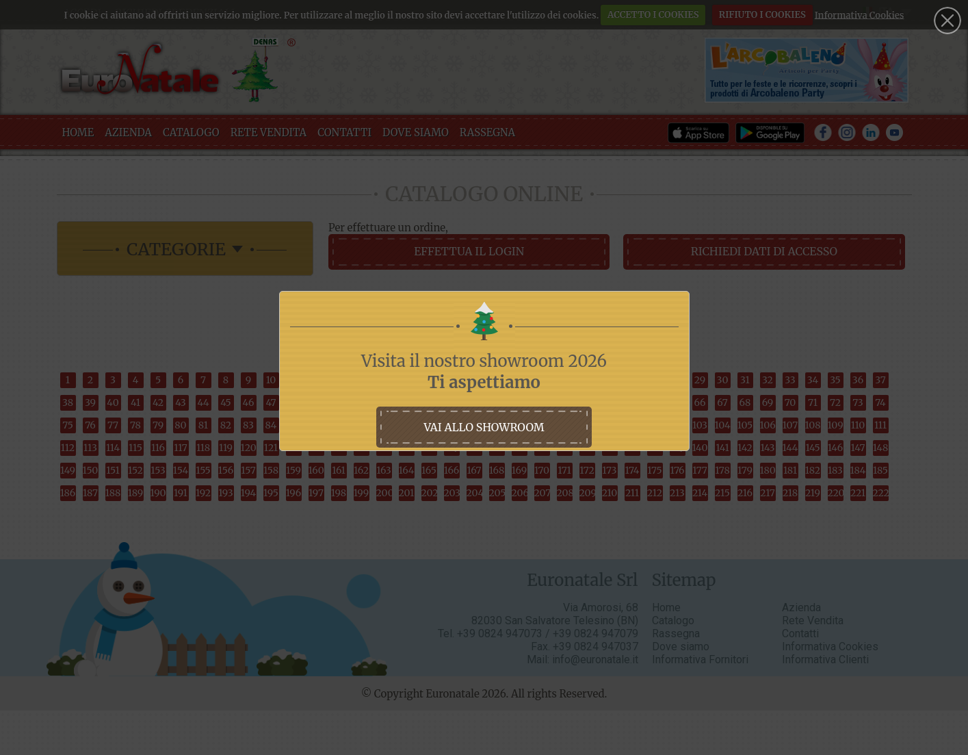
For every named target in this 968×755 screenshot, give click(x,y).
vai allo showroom (483, 427)
